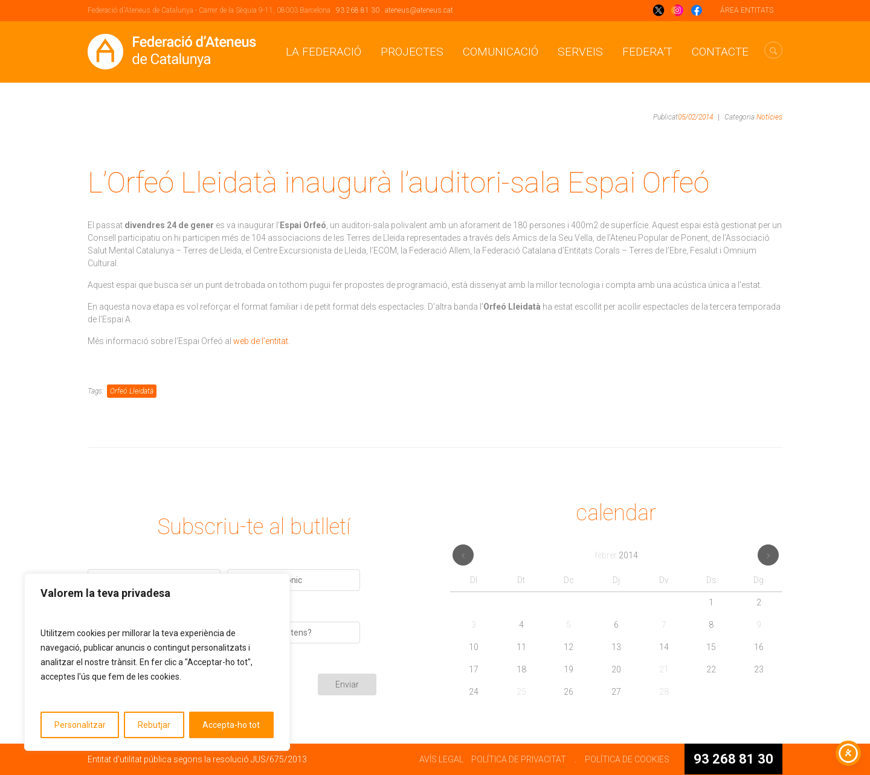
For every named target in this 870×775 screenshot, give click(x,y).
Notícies (769, 117)
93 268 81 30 (357, 10)
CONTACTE (720, 52)
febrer (616, 555)
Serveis (580, 52)
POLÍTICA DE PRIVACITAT (518, 759)
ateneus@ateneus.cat (419, 10)
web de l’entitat (260, 341)
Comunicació (500, 52)
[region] (157, 662)
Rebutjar (154, 725)
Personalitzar (80, 725)
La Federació (323, 52)
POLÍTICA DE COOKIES (627, 759)
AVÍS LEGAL (441, 759)
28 (664, 692)
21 (664, 669)
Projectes (412, 52)
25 (521, 692)
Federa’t (647, 52)
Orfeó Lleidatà (131, 391)
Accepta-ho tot (231, 725)
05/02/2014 (695, 117)
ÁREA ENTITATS (746, 10)
